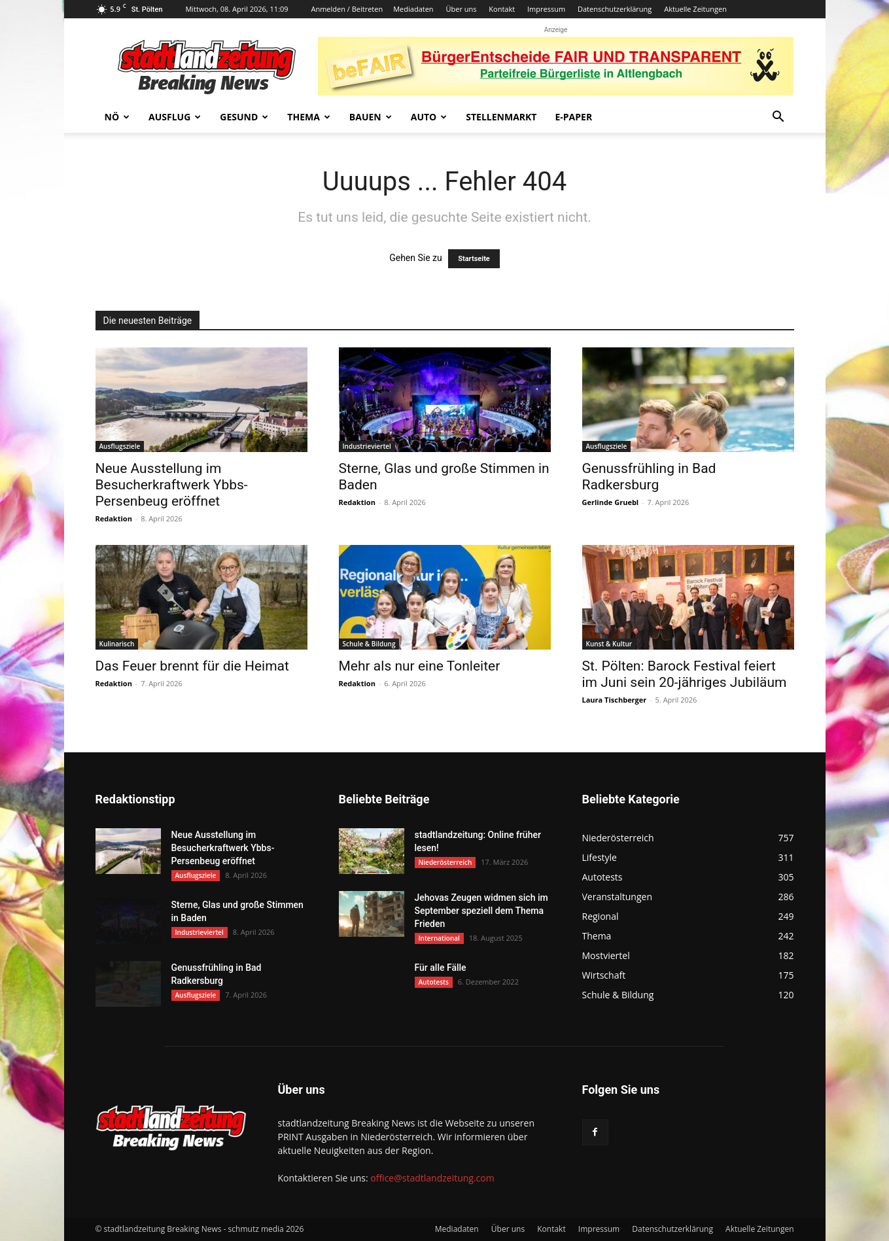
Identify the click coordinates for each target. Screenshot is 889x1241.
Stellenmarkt (501, 117)
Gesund (244, 117)
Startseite (474, 258)
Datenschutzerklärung (615, 9)
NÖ (117, 117)
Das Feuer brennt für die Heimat (192, 666)
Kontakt (502, 9)
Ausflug (174, 117)
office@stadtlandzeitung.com (432, 1178)
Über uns (460, 9)
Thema (308, 117)
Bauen (370, 117)
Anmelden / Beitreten (347, 9)
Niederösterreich (445, 862)
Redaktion (114, 518)
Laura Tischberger (614, 700)
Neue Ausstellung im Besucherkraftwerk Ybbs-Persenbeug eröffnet (172, 485)
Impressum (546, 9)
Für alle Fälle (440, 967)
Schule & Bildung (369, 643)
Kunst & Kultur (609, 643)
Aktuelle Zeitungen (695, 9)
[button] (778, 118)
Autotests (434, 982)
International (439, 938)
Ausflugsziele (120, 446)
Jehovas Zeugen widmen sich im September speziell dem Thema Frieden (481, 910)
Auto (429, 117)
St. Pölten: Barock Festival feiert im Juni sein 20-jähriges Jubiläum (684, 674)
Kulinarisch (117, 643)
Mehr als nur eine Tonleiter (419, 666)
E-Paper (573, 117)
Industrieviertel (367, 446)
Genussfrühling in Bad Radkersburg (649, 477)
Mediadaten (413, 9)
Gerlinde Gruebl (610, 502)
